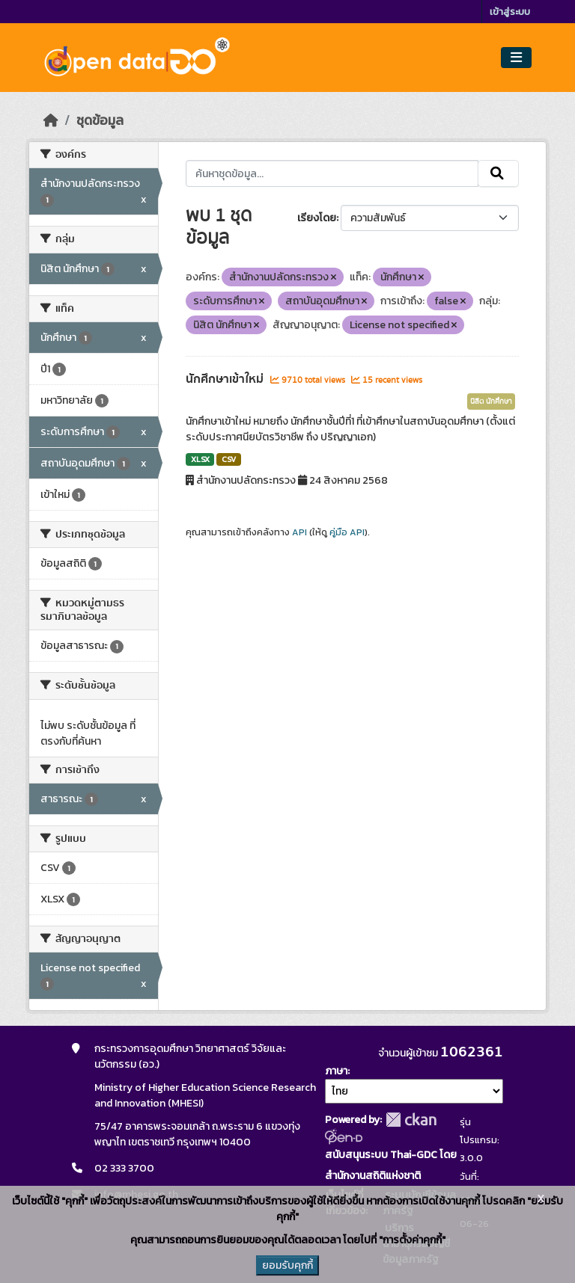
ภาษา (336, 1071)
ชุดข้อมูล (100, 120)
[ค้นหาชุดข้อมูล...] (332, 173)
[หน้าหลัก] (50, 120)
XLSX (200, 459)
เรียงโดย (316, 218)
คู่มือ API (347, 532)
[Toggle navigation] (516, 58)
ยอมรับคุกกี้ (287, 1265)
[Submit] (498, 173)
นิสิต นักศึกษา (491, 401)
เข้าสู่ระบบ (510, 11)
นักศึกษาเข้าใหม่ (226, 379)
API (299, 532)
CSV (229, 459)
